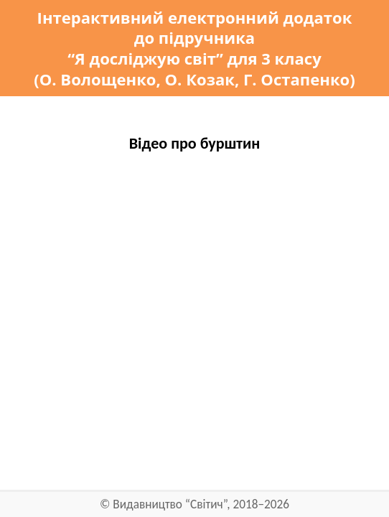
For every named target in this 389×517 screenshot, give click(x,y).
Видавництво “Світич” (170, 504)
